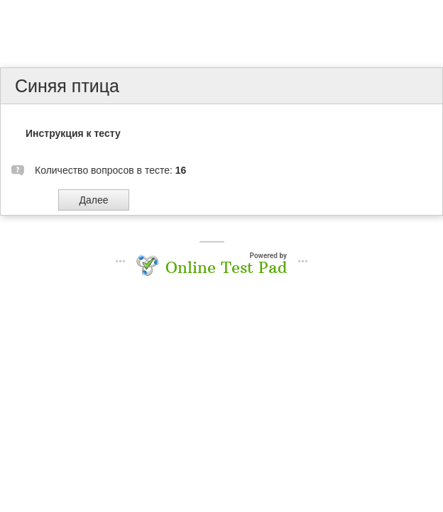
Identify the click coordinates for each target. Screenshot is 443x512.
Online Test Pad (226, 267)
